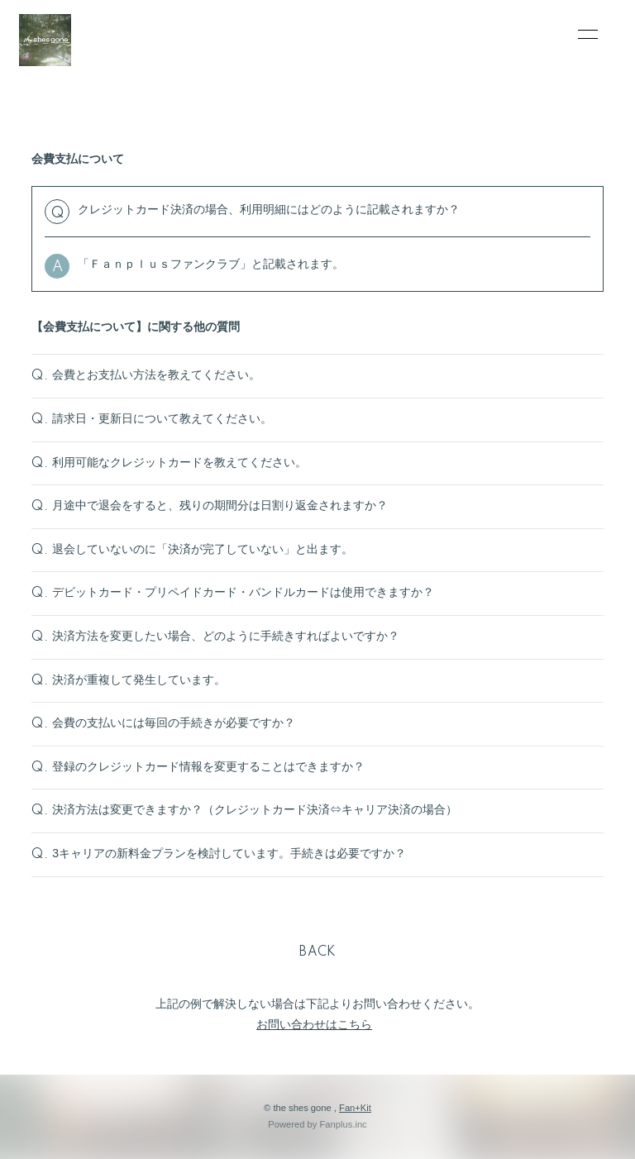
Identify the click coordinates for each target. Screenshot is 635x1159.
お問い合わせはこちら (314, 1024)
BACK (317, 952)
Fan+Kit (355, 1108)
